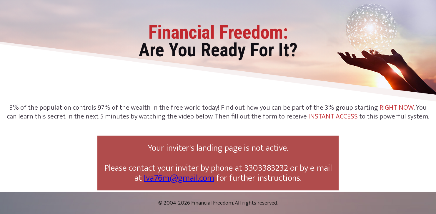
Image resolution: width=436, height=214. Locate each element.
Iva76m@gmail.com (179, 178)
